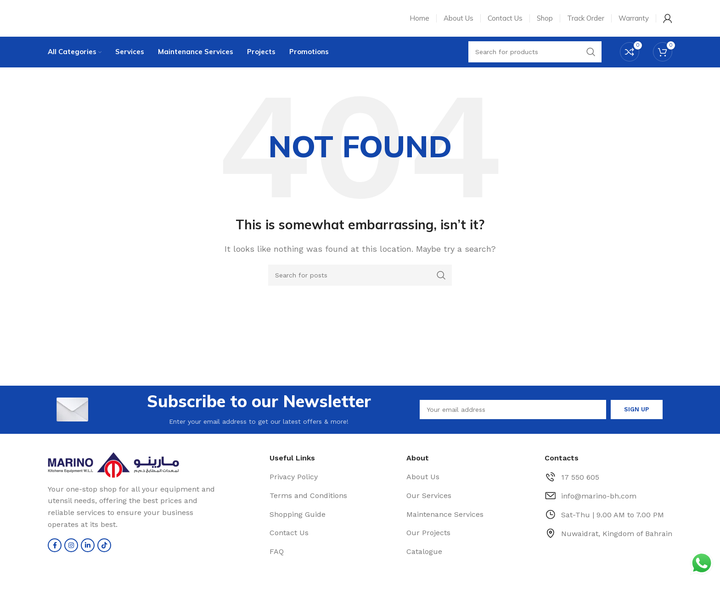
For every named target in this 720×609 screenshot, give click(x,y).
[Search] (360, 281)
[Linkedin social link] (88, 551)
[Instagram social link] (71, 551)
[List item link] (333, 483)
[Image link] (133, 471)
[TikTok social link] (104, 551)
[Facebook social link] (55, 551)
